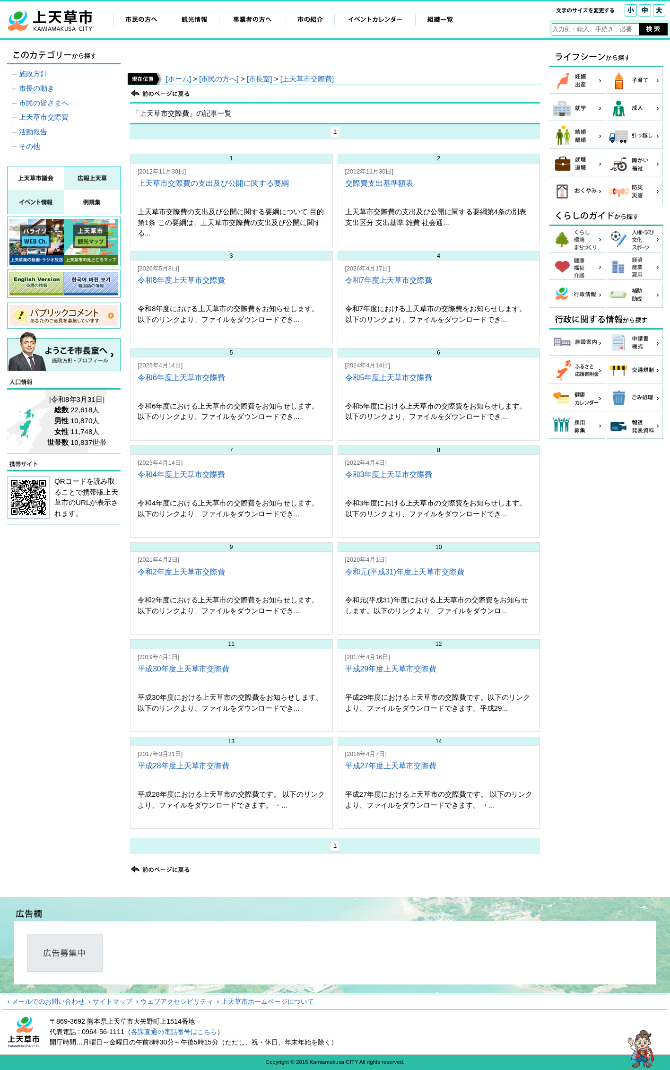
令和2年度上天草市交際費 (181, 572)
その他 (29, 146)
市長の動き (36, 88)
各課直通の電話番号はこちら (174, 1031)
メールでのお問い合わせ (48, 1001)
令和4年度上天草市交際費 (181, 474)
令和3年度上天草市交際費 (389, 474)
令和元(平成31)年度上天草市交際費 (404, 572)
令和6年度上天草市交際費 (181, 378)
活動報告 (33, 132)
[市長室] (259, 79)
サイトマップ (112, 1001)
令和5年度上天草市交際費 (389, 378)
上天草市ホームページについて (267, 1001)
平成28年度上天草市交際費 (183, 766)
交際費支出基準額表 (379, 183)
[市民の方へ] (218, 79)
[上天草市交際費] (307, 79)
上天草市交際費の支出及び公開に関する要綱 (213, 183)
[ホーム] (178, 79)
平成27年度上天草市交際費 (391, 766)
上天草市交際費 (44, 117)
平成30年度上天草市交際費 (183, 669)
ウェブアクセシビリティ (176, 1001)
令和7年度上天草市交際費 (389, 280)
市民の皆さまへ (44, 103)
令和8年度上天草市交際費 (181, 280)
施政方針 (33, 74)
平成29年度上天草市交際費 (391, 669)
